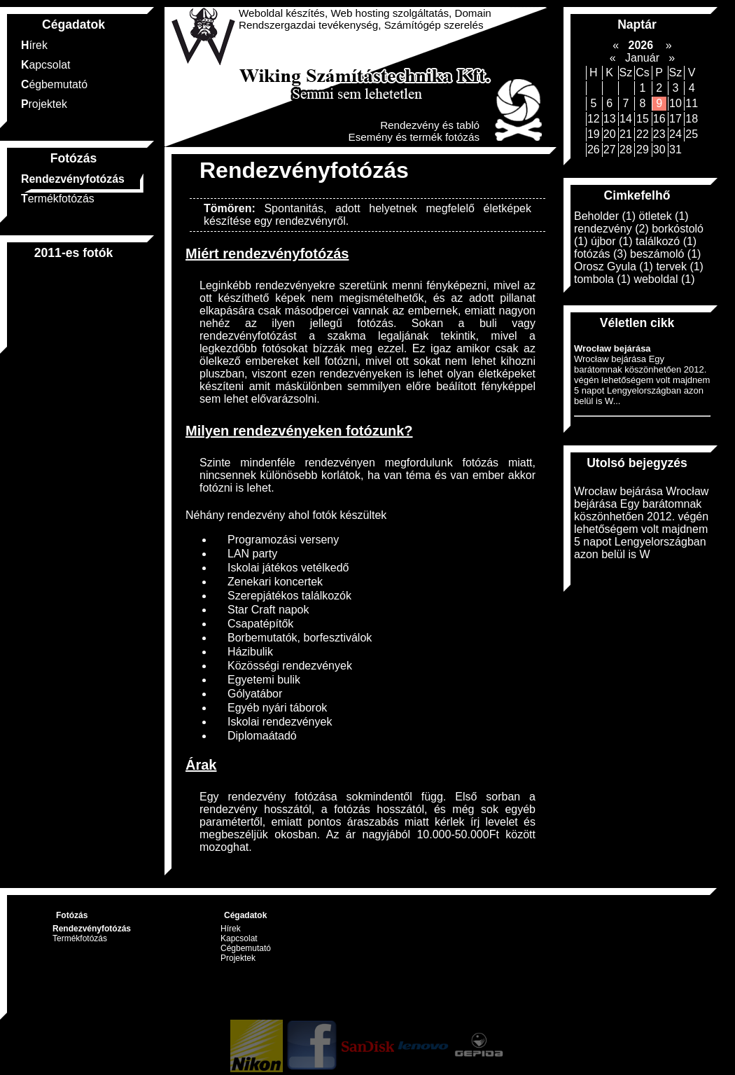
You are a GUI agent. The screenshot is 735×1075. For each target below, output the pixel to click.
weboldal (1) (664, 279)
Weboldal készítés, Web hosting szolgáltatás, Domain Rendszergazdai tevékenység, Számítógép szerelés (365, 19)
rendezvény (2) (611, 229)
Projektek (44, 104)
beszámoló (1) (665, 254)
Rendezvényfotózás (73, 179)
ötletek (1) (664, 216)
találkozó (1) (666, 241)
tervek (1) (680, 266)
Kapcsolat (45, 65)
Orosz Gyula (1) (613, 266)
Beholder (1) (605, 216)
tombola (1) (602, 279)
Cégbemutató (54, 84)
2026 (640, 45)
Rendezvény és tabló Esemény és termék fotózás (414, 131)
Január (642, 58)
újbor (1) (612, 241)
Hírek (34, 45)
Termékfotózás (57, 198)
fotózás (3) (600, 254)
